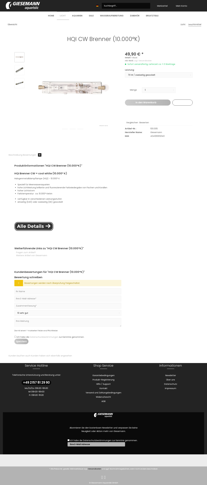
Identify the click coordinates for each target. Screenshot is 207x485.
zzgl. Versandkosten (143, 60)
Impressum (170, 388)
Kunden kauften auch (19, 355)
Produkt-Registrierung (103, 379)
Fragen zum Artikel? (26, 252)
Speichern (21, 341)
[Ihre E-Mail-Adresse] (67, 298)
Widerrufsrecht (103, 397)
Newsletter (170, 375)
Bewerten (144, 122)
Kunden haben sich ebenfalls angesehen (51, 355)
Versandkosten (94, 469)
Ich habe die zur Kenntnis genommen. (50, 337)
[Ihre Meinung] (67, 322)
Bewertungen (32, 154)
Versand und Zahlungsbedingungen (103, 392)
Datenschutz (170, 384)
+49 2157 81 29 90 (36, 382)
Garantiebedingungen (103, 375)
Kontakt (103, 388)
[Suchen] (147, 6)
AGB (103, 401)
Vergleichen (132, 122)
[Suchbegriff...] (126, 6)
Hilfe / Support (103, 384)
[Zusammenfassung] (67, 306)
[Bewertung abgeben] (67, 313)
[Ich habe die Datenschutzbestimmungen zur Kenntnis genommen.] (15, 337)
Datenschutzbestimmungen (44, 337)
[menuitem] (126, 6)
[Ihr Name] (67, 291)
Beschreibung (15, 154)
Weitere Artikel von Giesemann (31, 255)
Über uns (170, 379)
